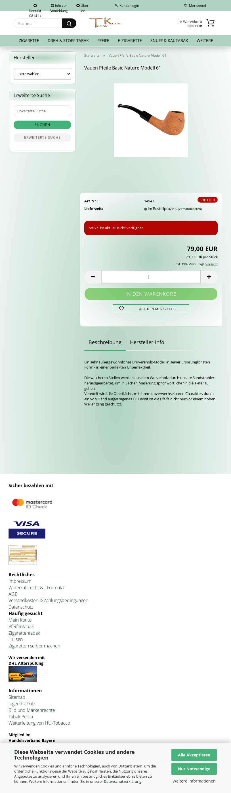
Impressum (20, 582)
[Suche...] (69, 23)
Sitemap (17, 698)
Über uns (82, 7)
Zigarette (29, 40)
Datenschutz (21, 608)
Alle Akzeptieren (194, 755)
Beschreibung (105, 343)
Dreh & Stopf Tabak (68, 40)
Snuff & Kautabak (169, 40)
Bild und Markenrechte (32, 711)
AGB (13, 595)
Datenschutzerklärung (122, 781)
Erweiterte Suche (42, 138)
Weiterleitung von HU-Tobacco (39, 724)
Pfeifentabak (21, 627)
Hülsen (16, 641)
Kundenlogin (127, 5)
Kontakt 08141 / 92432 (35, 7)
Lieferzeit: (93, 209)
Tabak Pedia (21, 718)
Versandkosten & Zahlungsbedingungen (48, 602)
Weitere (205, 40)
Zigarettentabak (24, 634)
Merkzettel (195, 5)
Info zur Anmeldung (59, 7)
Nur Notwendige (194, 768)
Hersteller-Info (147, 343)
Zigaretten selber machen (34, 647)
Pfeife (103, 40)
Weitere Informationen (194, 781)
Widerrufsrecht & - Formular (37, 589)
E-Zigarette (130, 40)
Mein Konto (20, 621)
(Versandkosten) (190, 210)
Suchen (42, 126)
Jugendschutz (22, 705)
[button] (92, 278)
